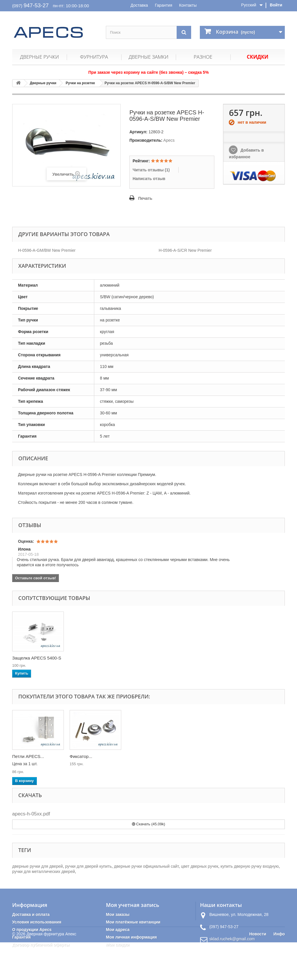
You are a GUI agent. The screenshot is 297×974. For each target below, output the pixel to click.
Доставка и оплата (31, 914)
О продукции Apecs (32, 929)
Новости (257, 965)
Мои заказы (117, 914)
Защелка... (80, 756)
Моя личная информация (131, 937)
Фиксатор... (195, 756)
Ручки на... (23, 756)
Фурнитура (94, 56)
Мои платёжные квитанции (133, 922)
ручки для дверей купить (88, 866)
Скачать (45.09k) (148, 824)
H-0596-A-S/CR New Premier (185, 250)
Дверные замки (148, 56)
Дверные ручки (39, 56)
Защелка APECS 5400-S (94, 657)
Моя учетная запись (132, 904)
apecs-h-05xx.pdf (31, 814)
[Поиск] (184, 32)
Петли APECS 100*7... (34, 657)
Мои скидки (117, 944)
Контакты (188, 5)
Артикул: (138, 132)
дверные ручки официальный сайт (146, 866)
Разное (203, 56)
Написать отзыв (149, 178)
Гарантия (163, 5)
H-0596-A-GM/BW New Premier (46, 250)
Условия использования (36, 922)
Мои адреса (117, 929)
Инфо (279, 965)
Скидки (258, 56)
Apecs (169, 140)
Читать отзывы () (151, 170)
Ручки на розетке (80, 83)
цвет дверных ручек (199, 866)
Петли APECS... (143, 756)
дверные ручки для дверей (37, 866)
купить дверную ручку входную (249, 866)
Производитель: (145, 140)
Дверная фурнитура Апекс (51, 965)
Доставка (139, 5)
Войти (276, 5)
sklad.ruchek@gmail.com (232, 939)
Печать (145, 198)
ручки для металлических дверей (43, 871)
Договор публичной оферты (41, 944)
